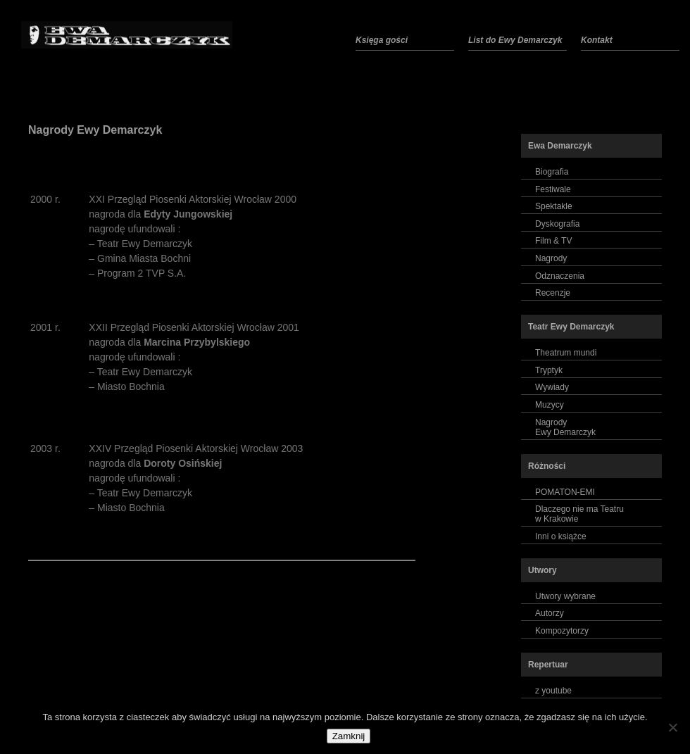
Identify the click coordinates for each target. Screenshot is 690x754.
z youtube (553, 691)
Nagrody (551, 258)
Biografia (551, 172)
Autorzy (549, 613)
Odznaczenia (559, 276)
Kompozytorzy (562, 631)
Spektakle (553, 206)
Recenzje (552, 293)
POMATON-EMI (565, 492)
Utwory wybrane (565, 596)
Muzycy (549, 405)
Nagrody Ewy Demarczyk (95, 130)
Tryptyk (549, 370)
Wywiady (552, 387)
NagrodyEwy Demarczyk (565, 427)
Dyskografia (557, 224)
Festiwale (553, 189)
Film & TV (553, 241)
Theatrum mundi (565, 353)
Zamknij (348, 736)
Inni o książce (560, 536)
